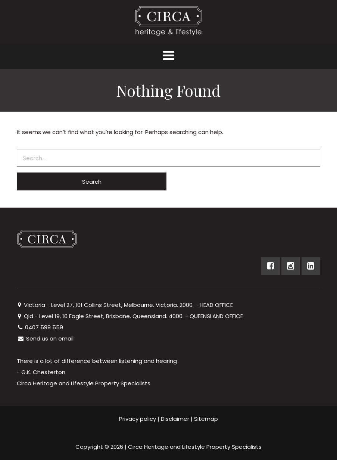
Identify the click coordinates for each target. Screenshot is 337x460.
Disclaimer (175, 419)
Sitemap (206, 419)
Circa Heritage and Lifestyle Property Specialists (195, 447)
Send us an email (45, 338)
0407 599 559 (40, 327)
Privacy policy (137, 419)
